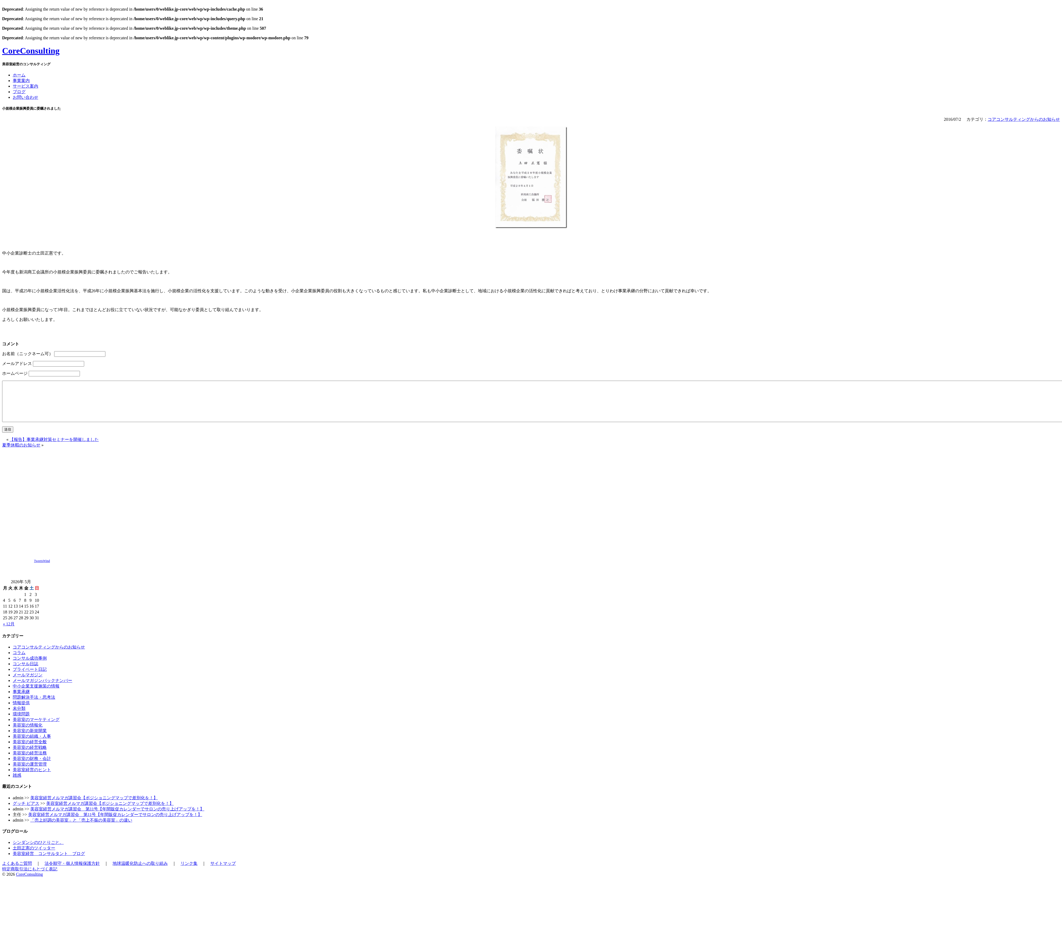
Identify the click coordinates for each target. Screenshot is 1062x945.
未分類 (19, 716)
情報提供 (21, 710)
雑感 (17, 783)
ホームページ (15, 373)
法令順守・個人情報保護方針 (72, 871)
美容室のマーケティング (36, 727)
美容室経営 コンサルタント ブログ (49, 861)
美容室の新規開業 (30, 738)
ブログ (19, 91)
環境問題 (21, 722)
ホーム (19, 75)
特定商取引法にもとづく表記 (29, 877)
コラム (19, 660)
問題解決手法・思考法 (34, 705)
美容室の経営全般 (30, 750)
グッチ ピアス (26, 811)
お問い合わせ (25, 97)
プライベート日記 (30, 677)
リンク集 (189, 871)
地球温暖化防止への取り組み (140, 871)
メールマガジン (27, 683)
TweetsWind (42, 569)
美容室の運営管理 (30, 772)
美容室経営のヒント (32, 777)
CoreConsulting (30, 50)
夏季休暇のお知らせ (21, 453)
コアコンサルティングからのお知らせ (1024, 119)
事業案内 (21, 80)
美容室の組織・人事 (32, 744)
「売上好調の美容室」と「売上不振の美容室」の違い (81, 828)
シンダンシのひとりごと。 (38, 850)
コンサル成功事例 (30, 666)
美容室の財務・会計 (32, 766)
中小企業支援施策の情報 (36, 694)
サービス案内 (25, 86)
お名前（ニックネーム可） (27, 353)
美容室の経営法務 (30, 761)
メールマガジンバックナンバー (42, 688)
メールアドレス (17, 363)
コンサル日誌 (25, 671)
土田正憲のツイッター (34, 856)
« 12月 (9, 632)
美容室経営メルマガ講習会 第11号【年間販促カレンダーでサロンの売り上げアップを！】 (117, 817)
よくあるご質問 (17, 871)
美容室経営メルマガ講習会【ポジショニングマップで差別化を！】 (94, 806)
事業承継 (21, 699)
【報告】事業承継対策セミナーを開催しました (54, 447)
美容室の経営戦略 (30, 755)
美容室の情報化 (27, 733)
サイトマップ (223, 871)
